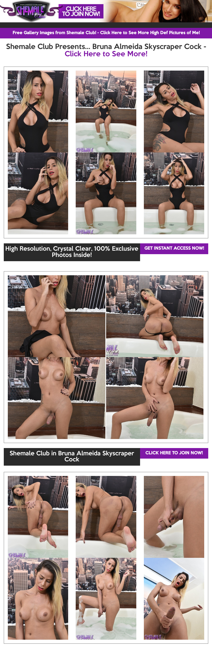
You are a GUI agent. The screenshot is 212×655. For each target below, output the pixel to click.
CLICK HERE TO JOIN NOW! (174, 453)
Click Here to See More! (106, 54)
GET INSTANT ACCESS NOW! (174, 248)
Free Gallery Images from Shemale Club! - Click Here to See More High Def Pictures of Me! (106, 33)
